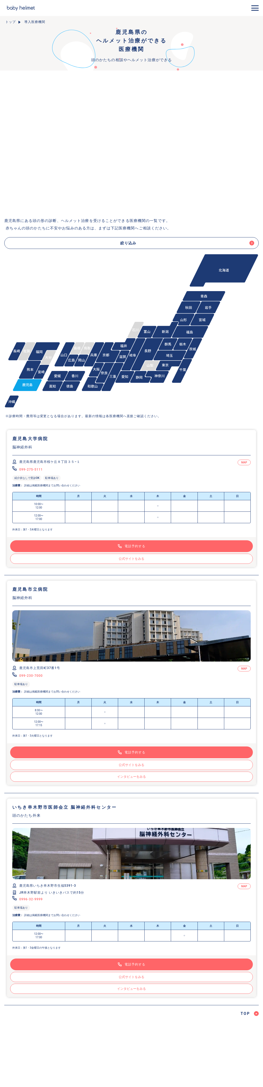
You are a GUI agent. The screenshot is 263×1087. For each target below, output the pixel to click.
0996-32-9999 (31, 899)
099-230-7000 (31, 676)
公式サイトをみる (131, 559)
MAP (244, 462)
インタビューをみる (131, 777)
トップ (10, 22)
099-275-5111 (31, 469)
